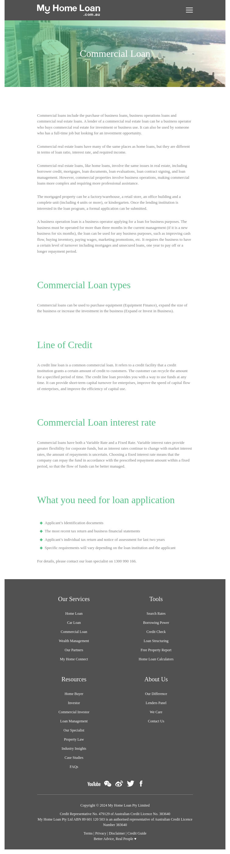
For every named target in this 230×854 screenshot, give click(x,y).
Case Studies (73, 757)
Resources (73, 679)
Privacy (100, 833)
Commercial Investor (73, 712)
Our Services (74, 599)
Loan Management (74, 721)
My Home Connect (74, 659)
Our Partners (74, 650)
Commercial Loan (74, 632)
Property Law (74, 739)
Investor (74, 703)
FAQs (74, 767)
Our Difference (156, 694)
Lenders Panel (156, 703)
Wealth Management (74, 641)
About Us (156, 679)
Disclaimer (117, 833)
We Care (156, 712)
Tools (156, 599)
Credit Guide (136, 833)
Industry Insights (74, 748)
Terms (88, 833)
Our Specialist (74, 730)
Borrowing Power (156, 623)
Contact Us (156, 721)
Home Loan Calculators (156, 659)
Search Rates (156, 613)
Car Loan (74, 623)
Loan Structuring (156, 641)
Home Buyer (73, 694)
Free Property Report (156, 650)
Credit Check (156, 632)
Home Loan (74, 613)
